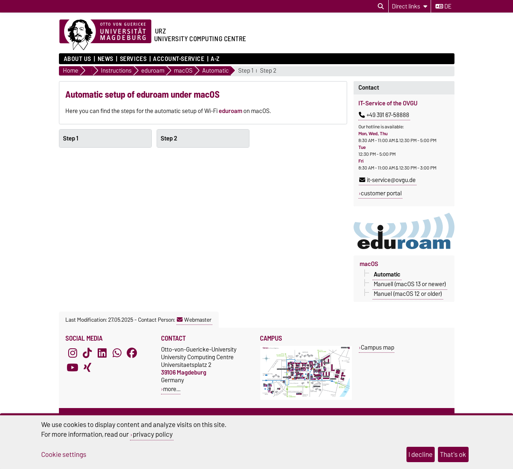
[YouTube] (72, 367)
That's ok (453, 454)
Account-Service (178, 59)
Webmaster (194, 320)
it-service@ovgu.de (387, 180)
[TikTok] (87, 352)
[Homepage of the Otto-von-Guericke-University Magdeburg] (105, 35)
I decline (420, 454)
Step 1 (245, 70)
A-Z (215, 59)
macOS (369, 264)
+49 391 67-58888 (384, 115)
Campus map (377, 347)
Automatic (387, 274)
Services (133, 59)
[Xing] (87, 367)
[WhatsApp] (117, 352)
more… (171, 389)
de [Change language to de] (443, 6)
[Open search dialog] (381, 6)
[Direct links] (410, 6)
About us (77, 59)
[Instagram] (72, 352)
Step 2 (268, 70)
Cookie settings (63, 454)
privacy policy (153, 434)
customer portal (381, 193)
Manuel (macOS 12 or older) (408, 294)
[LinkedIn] (102, 352)
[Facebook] (132, 352)
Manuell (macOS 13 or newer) (410, 284)
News (105, 59)
